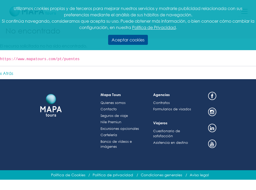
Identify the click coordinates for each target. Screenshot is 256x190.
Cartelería (109, 135)
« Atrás (6, 73)
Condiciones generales (161, 174)
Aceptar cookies (128, 39)
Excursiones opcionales (120, 128)
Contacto (109, 109)
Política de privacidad (113, 174)
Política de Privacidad (154, 27)
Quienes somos (113, 103)
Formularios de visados (172, 109)
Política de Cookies (68, 174)
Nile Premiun (111, 122)
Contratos (161, 103)
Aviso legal (199, 174)
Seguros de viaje (114, 115)
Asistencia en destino (170, 142)
